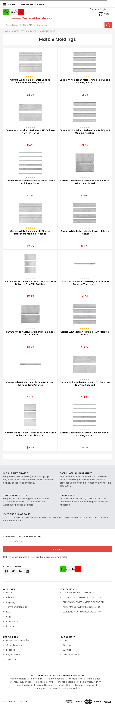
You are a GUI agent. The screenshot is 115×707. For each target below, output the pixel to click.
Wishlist (67, 649)
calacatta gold (45, 685)
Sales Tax (11, 659)
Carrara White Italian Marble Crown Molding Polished (84, 232)
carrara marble (18, 678)
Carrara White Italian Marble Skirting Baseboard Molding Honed (30, 81)
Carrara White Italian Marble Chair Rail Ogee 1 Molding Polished (85, 131)
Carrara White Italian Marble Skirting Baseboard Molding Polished (30, 232)
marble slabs (94, 678)
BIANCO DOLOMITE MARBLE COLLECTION (83, 602)
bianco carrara (57, 678)
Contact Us (12, 621)
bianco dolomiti (44, 681)
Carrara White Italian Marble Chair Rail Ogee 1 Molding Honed (85, 81)
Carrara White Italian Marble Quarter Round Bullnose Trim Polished (30, 383)
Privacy (10, 597)
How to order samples (17, 640)
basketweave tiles (71, 688)
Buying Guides (13, 654)
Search (108, 25)
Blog (8, 616)
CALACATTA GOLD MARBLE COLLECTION (83, 597)
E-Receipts (12, 649)
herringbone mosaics (46, 688)
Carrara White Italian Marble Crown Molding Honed (84, 333)
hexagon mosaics (84, 685)
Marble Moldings (47, 31)
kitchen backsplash (68, 681)
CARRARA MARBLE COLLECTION (23, 31)
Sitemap (10, 626)
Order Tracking (14, 645)
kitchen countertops (21, 681)
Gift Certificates (71, 654)
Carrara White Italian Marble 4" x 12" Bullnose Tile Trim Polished (85, 383)
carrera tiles (37, 678)
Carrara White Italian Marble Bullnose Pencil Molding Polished (30, 182)
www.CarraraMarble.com (33, 18)
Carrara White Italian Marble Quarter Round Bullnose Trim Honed (85, 283)
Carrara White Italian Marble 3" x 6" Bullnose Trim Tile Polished (84, 182)
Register (104, 9)
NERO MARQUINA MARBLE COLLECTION (82, 606)
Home (5, 31)
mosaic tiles (75, 678)
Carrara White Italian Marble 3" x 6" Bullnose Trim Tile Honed (30, 333)
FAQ (8, 611)
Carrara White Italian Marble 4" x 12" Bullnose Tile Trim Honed (30, 131)
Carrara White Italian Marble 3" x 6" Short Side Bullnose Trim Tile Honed (30, 434)
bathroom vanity (92, 681)
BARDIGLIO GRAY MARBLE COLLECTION (82, 611)
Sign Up (67, 645)
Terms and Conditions (17, 606)
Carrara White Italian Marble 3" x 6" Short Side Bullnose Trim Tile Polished (30, 283)
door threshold (24, 685)
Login (65, 640)
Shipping (10, 602)
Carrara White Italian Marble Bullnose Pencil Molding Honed (84, 434)
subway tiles (64, 685)
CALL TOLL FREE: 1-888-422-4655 (26, 4)
